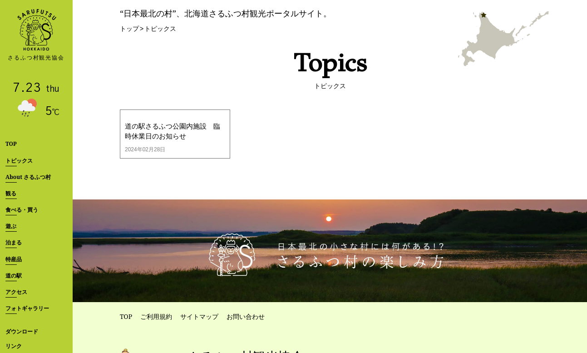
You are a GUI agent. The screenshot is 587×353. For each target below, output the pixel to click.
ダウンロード (21, 331)
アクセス (16, 292)
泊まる (13, 242)
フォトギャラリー (27, 308)
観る (10, 193)
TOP (11, 144)
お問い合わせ (246, 316)
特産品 (13, 259)
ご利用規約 (156, 316)
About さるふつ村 (28, 177)
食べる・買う (21, 210)
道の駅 (13, 275)
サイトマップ (199, 316)
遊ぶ (10, 226)
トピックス (19, 160)
